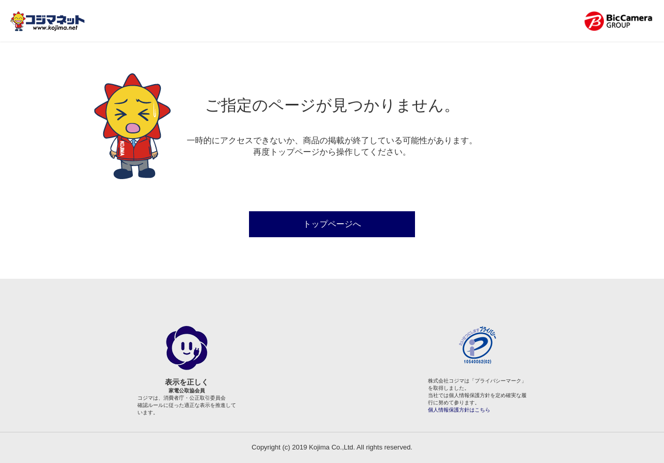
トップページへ (332, 224)
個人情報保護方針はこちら (459, 410)
